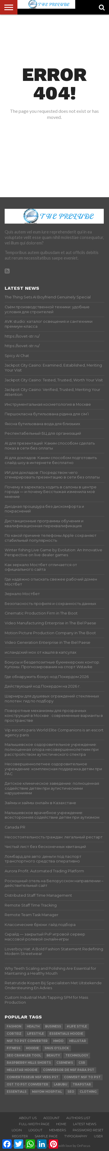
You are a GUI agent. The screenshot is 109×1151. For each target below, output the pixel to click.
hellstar (77, 1041)
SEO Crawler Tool (24, 1055)
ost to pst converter (27, 1084)
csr (81, 1063)
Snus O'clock (56, 1048)
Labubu (60, 1084)
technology (76, 1055)
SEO (70, 1092)
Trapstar (82, 1084)
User (98, 1136)
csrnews (64, 1063)
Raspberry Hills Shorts (29, 1063)
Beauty (53, 1055)
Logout (35, 1130)
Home (61, 1124)
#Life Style (77, 1026)
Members (57, 1130)
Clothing (88, 1092)
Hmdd (58, 1041)
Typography (75, 1136)
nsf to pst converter (27, 1041)
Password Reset (88, 1130)
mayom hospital (47, 1092)
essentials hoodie (66, 1034)
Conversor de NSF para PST (68, 1070)
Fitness (13, 1048)
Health (33, 1026)
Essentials (16, 1092)
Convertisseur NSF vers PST (32, 1077)
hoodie (32, 1048)
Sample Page (46, 1136)
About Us (28, 1118)
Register (20, 1136)
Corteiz (14, 1034)
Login (17, 1130)
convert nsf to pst (82, 1077)
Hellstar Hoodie (22, 1070)
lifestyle (35, 1034)
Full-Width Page (34, 1124)
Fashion (14, 1026)
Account (51, 1118)
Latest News (84, 1124)
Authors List (78, 1118)
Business (53, 1026)
